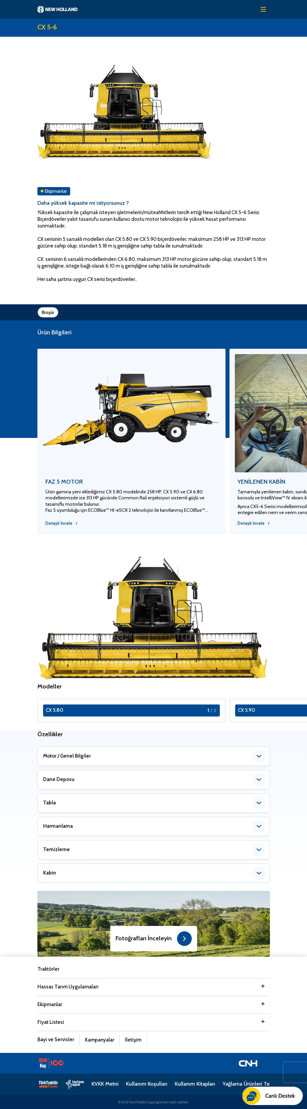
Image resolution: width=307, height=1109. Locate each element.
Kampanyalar (99, 1040)
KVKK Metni (105, 1084)
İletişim (133, 1040)
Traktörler (48, 969)
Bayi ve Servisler (55, 1040)
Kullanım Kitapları (195, 1084)
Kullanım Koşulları (146, 1084)
